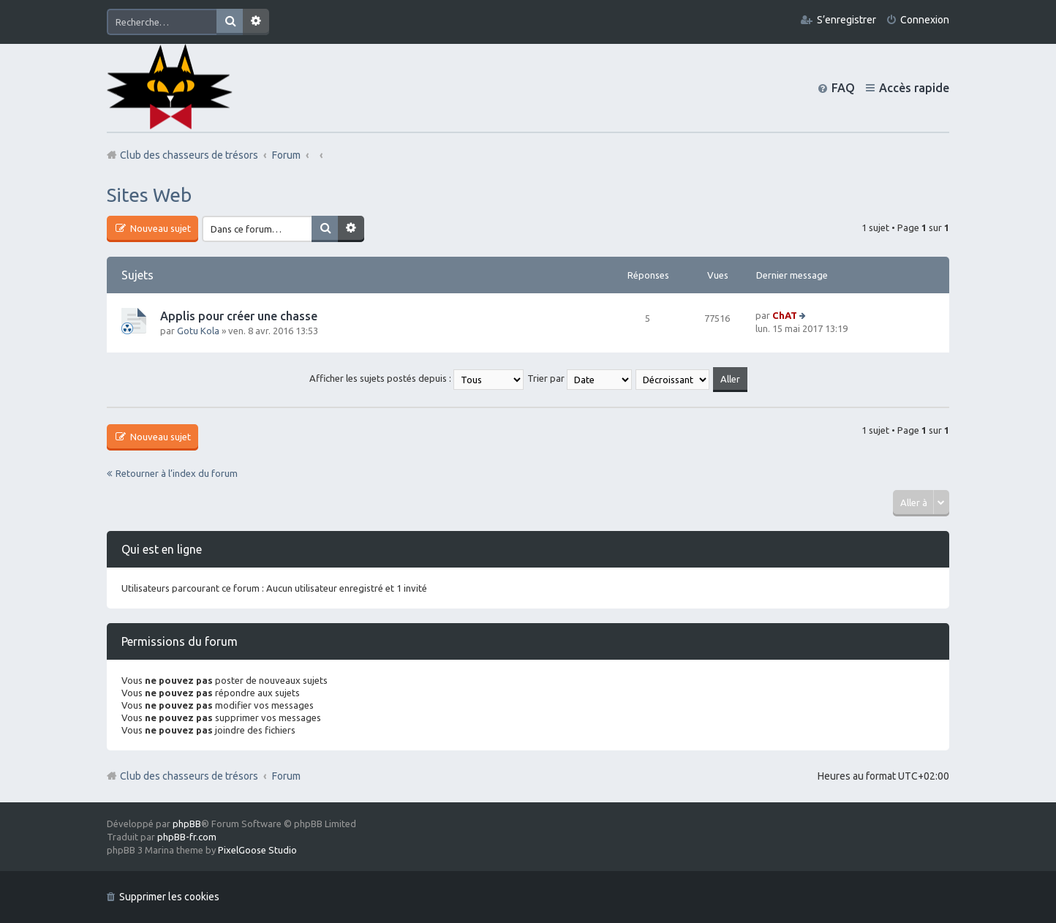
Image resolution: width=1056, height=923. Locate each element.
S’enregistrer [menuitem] (846, 20)
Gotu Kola (198, 330)
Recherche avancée (256, 22)
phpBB (187, 823)
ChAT (784, 315)
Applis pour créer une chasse (238, 316)
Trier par (579, 378)
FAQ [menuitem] (843, 87)
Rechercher (229, 22)
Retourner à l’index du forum (177, 473)
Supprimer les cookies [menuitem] (169, 897)
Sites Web (149, 195)
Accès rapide (914, 87)
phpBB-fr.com (186, 837)
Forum (286, 776)
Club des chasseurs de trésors (189, 776)
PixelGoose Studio (257, 850)
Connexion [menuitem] (924, 20)
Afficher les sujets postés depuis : (416, 378)
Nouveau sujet (159, 228)
